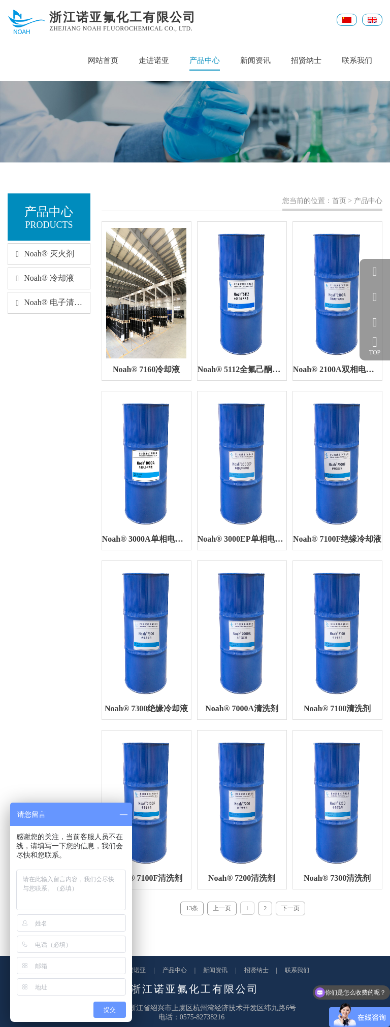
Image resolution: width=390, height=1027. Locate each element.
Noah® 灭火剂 (41, 253)
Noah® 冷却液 (41, 278)
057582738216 (375, 297)
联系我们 (357, 60)
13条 (192, 908)
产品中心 (204, 63)
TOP (374, 345)
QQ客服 (375, 271)
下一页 (290, 908)
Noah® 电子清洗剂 (48, 302)
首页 (339, 201)
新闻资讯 (255, 60)
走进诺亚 (154, 60)
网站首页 (103, 60)
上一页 (222, 908)
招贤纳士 (306, 60)
